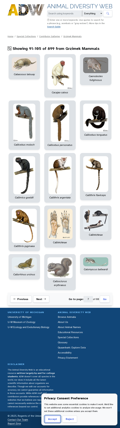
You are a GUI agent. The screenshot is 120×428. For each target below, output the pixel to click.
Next (41, 299)
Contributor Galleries (49, 36)
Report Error (14, 423)
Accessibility (64, 352)
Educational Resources (70, 332)
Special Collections (26, 36)
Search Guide (53, 26)
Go (105, 299)
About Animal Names (69, 327)
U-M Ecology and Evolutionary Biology (28, 327)
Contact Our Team (18, 419)
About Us (63, 322)
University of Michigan (19, 317)
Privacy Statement (68, 357)
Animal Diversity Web (79, 6)
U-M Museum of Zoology (21, 322)
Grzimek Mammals (72, 36)
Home (10, 36)
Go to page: (76, 299)
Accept (52, 419)
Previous (20, 299)
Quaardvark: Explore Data (72, 347)
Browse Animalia (67, 317)
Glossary (62, 342)
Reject (70, 419)
